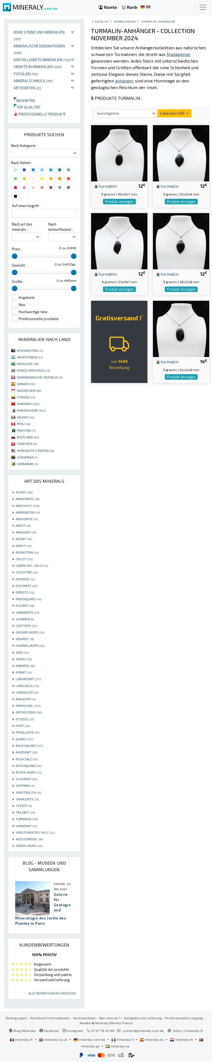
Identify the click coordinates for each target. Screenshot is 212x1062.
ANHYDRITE (27, 519)
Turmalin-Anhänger (158, 21)
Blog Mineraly (22, 1030)
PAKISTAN (26, 430)
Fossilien (26, 73)
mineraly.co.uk (53, 1039)
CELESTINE (27, 572)
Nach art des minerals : (22, 227)
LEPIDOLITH (27, 692)
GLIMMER (25, 619)
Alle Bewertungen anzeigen (52, 993)
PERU (23, 424)
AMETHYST (27, 506)
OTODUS (25, 719)
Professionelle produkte (40, 114)
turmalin (105, 186)
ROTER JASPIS (29, 772)
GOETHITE (26, 625)
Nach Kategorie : (24, 145)
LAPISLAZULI (27, 686)
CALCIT (24, 559)
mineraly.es (152, 1039)
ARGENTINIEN (30, 357)
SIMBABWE (27, 464)
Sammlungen (124, 21)
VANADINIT (26, 826)
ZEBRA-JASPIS (29, 846)
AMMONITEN (28, 512)
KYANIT (23, 672)
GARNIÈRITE (27, 612)
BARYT (23, 546)
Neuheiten (24, 100)
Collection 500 (174, 113)
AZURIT (24, 539)
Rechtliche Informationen (49, 1018)
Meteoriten (27, 87)
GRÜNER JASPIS (30, 632)
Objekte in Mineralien (38, 66)
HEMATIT (25, 639)
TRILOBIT (25, 812)
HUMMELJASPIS (30, 645)
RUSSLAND (28, 437)
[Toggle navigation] (203, 7)
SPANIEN (26, 384)
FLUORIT (25, 605)
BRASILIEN (28, 364)
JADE (22, 652)
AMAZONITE (27, 499)
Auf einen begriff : (26, 205)
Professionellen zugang (184, 1018)
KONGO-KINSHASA (33, 370)
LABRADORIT (28, 679)
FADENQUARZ (28, 599)
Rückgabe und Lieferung (143, 1018)
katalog (102, 21)
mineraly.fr (22, 1039)
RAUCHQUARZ (29, 745)
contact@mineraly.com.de (143, 1030)
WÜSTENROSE (29, 839)
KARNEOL (25, 665)
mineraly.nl (182, 1039)
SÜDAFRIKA (27, 457)
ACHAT (24, 492)
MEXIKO (25, 417)
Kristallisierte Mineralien (42, 59)
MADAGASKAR (31, 410)
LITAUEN (26, 397)
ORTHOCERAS (29, 712)
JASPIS (23, 659)
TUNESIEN (27, 444)
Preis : (17, 249)
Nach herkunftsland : (60, 227)
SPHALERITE (27, 799)
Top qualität (27, 107)
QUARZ (24, 739)
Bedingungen (16, 1018)
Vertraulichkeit (84, 1018)
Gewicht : (19, 265)
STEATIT (24, 806)
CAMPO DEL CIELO (32, 565)
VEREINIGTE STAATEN (35, 450)
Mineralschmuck (33, 80)
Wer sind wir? (109, 1018)
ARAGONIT (26, 532)
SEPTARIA (25, 785)
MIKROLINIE (28, 705)
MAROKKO (28, 404)
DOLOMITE (26, 586)
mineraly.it (122, 1039)
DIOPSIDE (25, 579)
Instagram (72, 1030)
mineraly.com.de (89, 1039)
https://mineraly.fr (188, 1030)
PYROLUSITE (27, 732)
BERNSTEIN (27, 552)
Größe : (18, 281)
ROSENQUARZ (29, 766)
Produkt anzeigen (119, 201)
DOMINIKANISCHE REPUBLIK (39, 377)
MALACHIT (26, 699)
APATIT (23, 525)
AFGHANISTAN (30, 350)
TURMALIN (27, 819)
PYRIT (23, 726)
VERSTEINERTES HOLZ (35, 832)
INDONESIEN (29, 390)
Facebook (49, 1030)
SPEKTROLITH (28, 792)
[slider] (14, 256)
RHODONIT (27, 752)
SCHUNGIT (26, 779)
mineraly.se (117, 1046)
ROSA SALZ (27, 759)
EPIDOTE (25, 592)
